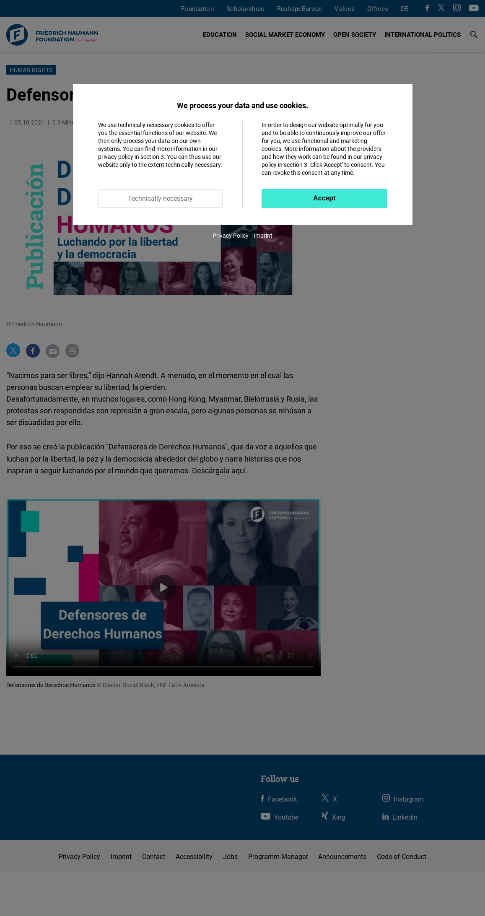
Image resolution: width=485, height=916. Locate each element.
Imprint (263, 235)
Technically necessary (160, 198)
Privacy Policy (231, 235)
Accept (324, 198)
